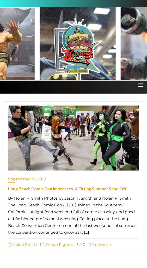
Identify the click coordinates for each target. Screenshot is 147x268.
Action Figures (57, 244)
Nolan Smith (22, 244)
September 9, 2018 (27, 179)
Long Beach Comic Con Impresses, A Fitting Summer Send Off (67, 188)
